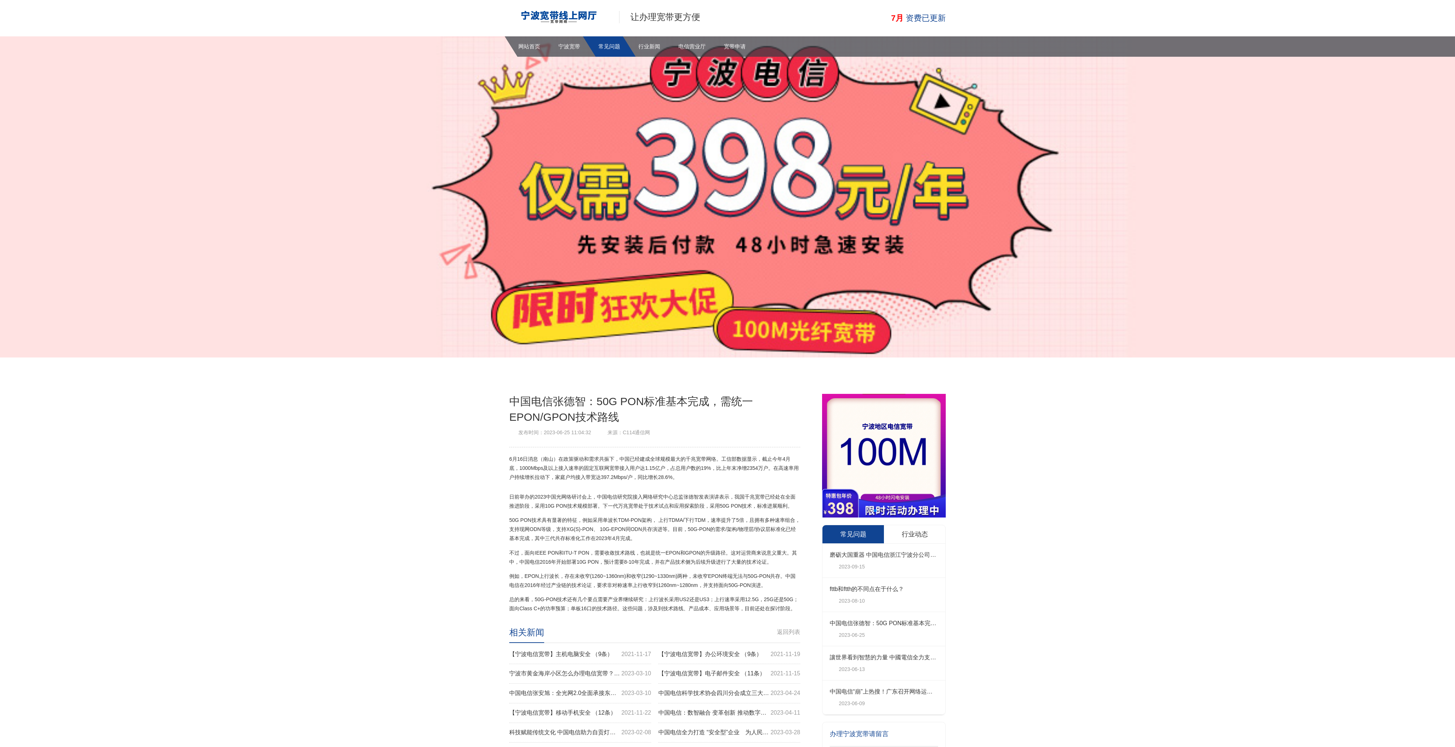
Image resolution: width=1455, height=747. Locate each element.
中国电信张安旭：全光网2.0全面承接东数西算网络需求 (580, 693)
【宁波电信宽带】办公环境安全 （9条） (729, 654)
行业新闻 (649, 46)
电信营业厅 (692, 46)
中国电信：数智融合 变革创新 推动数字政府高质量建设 (729, 713)
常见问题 (609, 46)
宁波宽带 (569, 46)
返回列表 (788, 632)
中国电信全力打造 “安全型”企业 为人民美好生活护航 (729, 732)
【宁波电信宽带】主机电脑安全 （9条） (580, 654)
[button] (869, 510)
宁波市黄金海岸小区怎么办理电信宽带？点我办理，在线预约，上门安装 (580, 674)
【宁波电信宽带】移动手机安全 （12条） (580, 713)
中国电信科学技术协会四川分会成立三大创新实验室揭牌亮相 (729, 693)
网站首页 (529, 46)
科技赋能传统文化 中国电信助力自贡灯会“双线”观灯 (580, 732)
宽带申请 (735, 46)
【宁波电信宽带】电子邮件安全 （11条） (729, 674)
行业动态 (915, 534)
